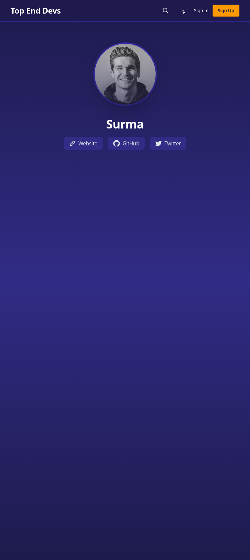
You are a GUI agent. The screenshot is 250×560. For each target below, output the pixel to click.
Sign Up (226, 10)
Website (83, 143)
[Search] (166, 11)
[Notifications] (183, 11)
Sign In (201, 10)
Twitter (168, 143)
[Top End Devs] (36, 10)
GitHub (126, 143)
